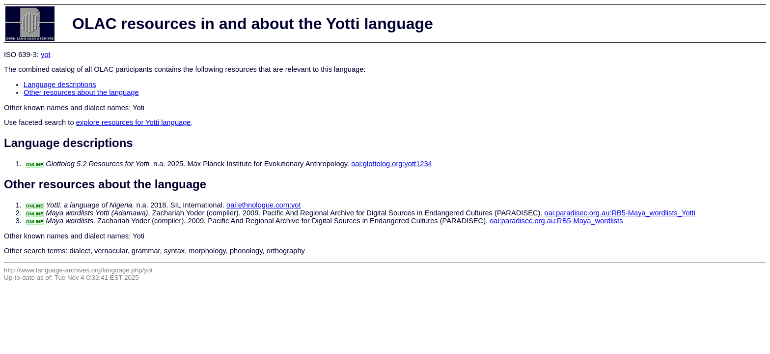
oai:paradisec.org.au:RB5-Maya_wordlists (556, 221)
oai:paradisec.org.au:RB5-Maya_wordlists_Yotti (620, 213)
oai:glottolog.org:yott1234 (391, 164)
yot (46, 55)
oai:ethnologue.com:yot (263, 205)
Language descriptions (60, 84)
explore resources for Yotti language (133, 122)
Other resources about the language (81, 92)
